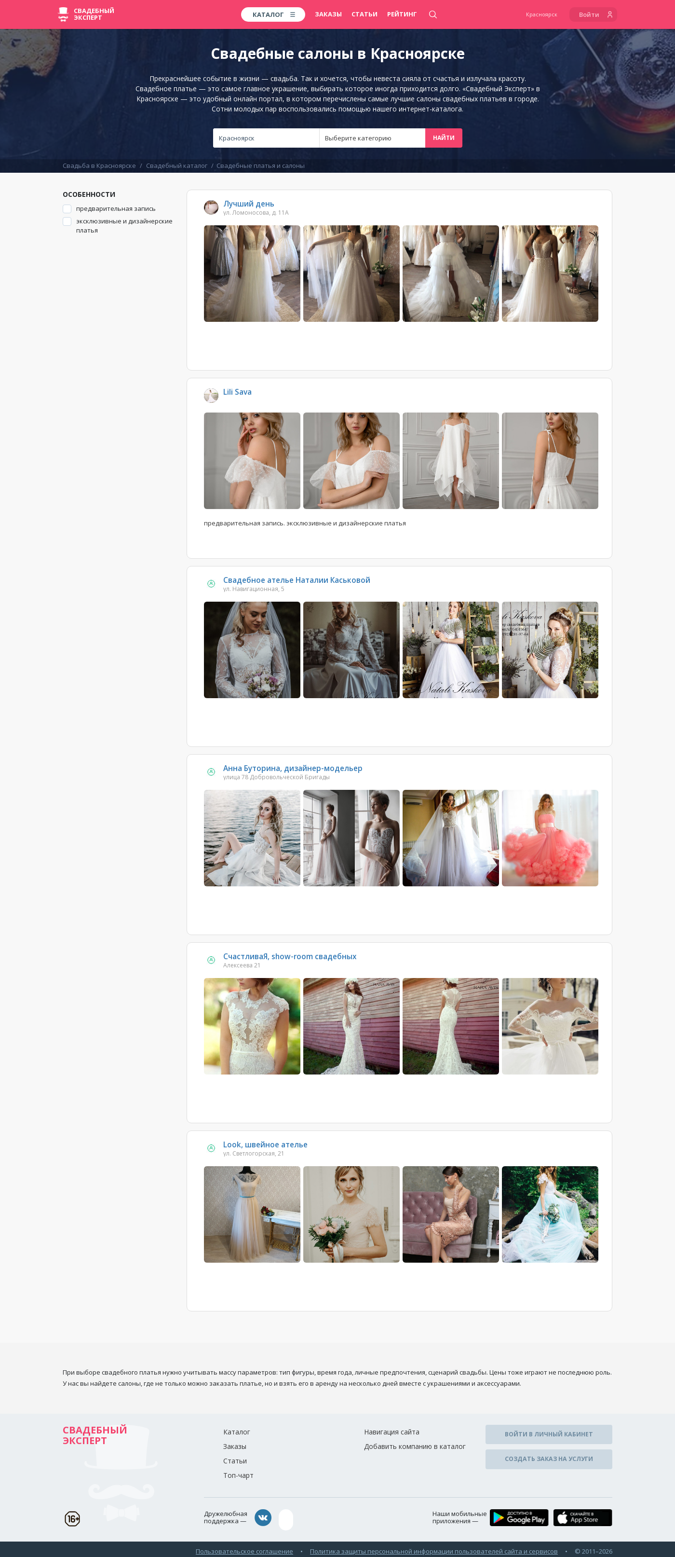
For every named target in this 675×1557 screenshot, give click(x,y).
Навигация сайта (391, 1431)
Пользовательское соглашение (244, 1547)
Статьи (364, 14)
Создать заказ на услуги (549, 1455)
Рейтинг (402, 14)
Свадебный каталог (176, 165)
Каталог (236, 1431)
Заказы (328, 14)
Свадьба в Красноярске (99, 165)
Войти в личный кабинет (549, 1433)
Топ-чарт (238, 1475)
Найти (444, 138)
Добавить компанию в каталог (415, 1446)
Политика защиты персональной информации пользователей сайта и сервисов (434, 1547)
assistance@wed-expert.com (330, 1517)
